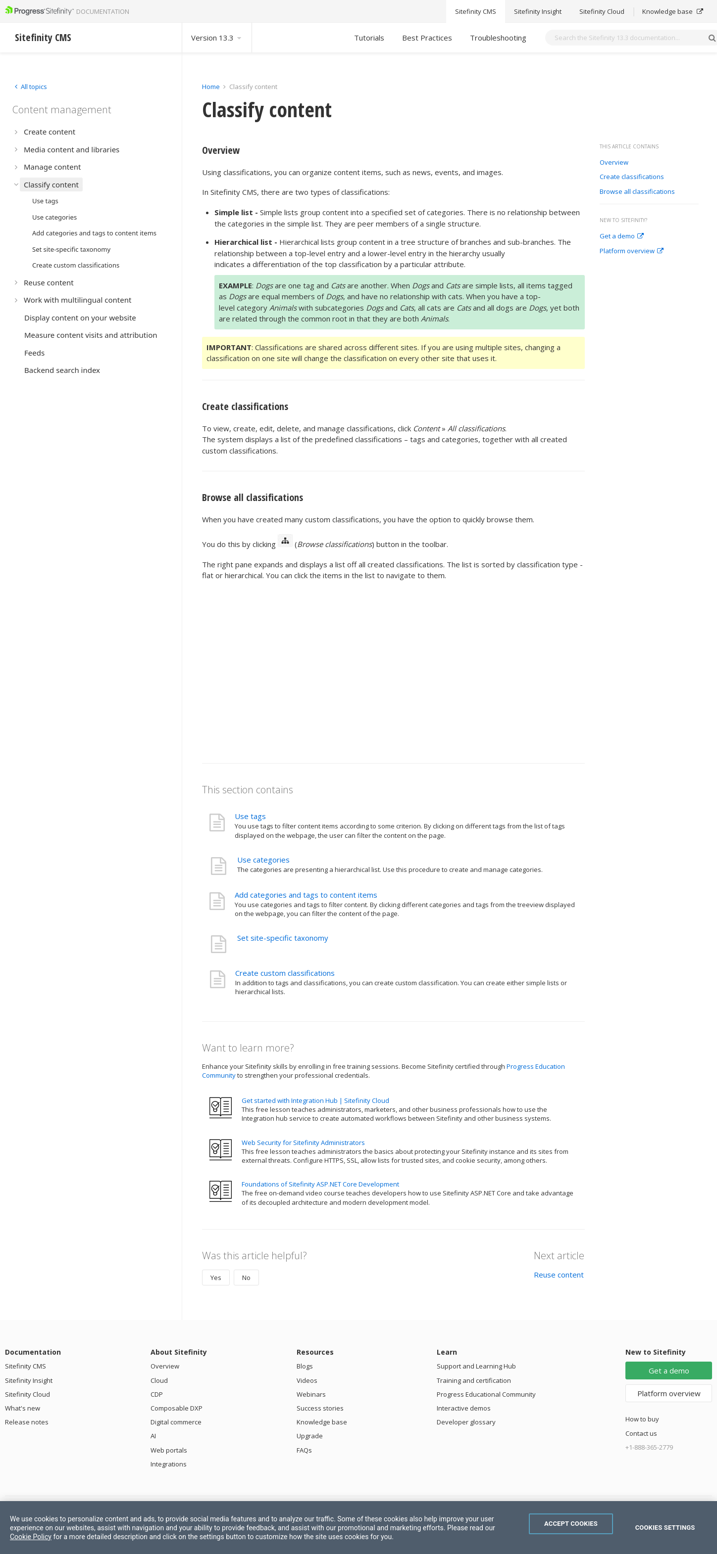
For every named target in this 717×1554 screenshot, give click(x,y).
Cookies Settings (665, 1527)
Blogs (305, 1366)
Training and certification (474, 1380)
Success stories (320, 1408)
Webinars (311, 1394)
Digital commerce (176, 1421)
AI (153, 1435)
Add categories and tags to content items (306, 895)
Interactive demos (464, 1408)
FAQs (304, 1450)
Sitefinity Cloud (27, 1394)
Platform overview (632, 251)
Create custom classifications (285, 973)
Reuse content (559, 1275)
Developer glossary (466, 1421)
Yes (215, 1277)
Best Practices (427, 38)
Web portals (169, 1450)
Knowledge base (322, 1421)
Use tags (250, 816)
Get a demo (622, 236)
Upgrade (310, 1435)
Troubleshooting (498, 38)
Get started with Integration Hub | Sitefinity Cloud (315, 1100)
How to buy (642, 1419)
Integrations (169, 1464)
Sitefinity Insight (28, 1380)
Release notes (27, 1421)
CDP (157, 1394)
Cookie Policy (30, 1537)
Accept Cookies (571, 1523)
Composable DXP (177, 1408)
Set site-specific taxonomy (282, 938)
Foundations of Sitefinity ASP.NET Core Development (320, 1184)
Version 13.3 (217, 38)
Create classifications (632, 177)
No (246, 1277)
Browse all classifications (637, 192)
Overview (614, 163)
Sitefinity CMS (25, 1366)
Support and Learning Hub (476, 1366)
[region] (358, 1527)
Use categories (263, 860)
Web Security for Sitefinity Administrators (303, 1142)
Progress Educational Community (486, 1394)
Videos (307, 1380)
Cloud (159, 1380)
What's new (22, 1408)
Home (211, 86)
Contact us (641, 1433)
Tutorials (369, 38)
